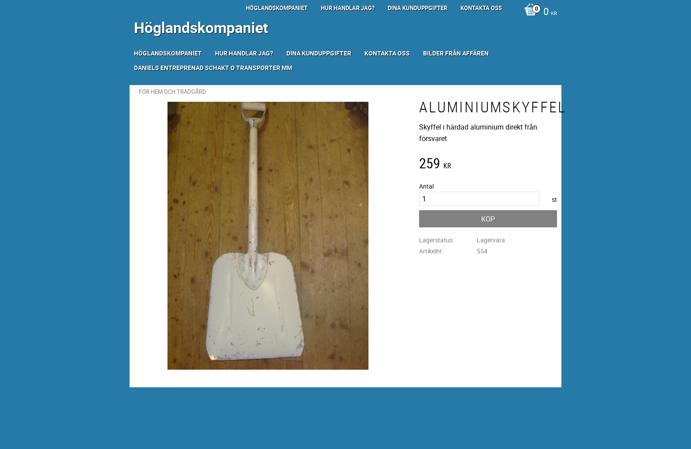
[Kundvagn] (538, 12)
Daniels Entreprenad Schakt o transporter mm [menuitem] (213, 67)
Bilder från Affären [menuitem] (456, 53)
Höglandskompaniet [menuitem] (277, 8)
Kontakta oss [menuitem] (481, 8)
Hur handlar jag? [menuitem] (348, 8)
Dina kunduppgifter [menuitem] (417, 8)
